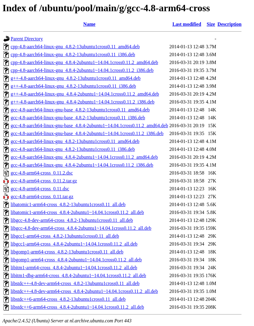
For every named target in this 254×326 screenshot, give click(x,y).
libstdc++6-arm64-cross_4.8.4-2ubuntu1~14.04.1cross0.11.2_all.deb (77, 307)
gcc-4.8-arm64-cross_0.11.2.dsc (42, 172)
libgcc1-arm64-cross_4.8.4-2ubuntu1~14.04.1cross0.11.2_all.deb (74, 243)
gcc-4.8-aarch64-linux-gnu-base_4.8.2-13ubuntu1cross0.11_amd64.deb (80, 109)
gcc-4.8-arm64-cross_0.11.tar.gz (42, 196)
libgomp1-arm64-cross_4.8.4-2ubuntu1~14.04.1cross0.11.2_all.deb (76, 259)
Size (211, 24)
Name (89, 24)
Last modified (186, 24)
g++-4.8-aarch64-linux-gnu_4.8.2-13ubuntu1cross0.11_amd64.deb (76, 78)
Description (230, 24)
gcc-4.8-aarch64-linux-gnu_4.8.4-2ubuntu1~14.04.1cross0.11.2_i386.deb (82, 165)
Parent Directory (27, 38)
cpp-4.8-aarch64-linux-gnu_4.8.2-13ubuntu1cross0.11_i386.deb (73, 54)
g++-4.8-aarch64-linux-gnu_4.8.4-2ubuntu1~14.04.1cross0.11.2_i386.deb (82, 101)
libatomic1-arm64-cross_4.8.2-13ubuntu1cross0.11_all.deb (68, 204)
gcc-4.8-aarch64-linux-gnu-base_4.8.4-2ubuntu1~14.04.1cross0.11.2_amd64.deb (89, 125)
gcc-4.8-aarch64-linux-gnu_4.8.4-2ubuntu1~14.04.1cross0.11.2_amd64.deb (84, 157)
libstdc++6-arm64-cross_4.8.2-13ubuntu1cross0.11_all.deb (68, 299)
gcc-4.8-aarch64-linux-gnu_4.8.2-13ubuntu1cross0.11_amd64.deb (75, 141)
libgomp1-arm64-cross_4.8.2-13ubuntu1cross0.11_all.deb (67, 251)
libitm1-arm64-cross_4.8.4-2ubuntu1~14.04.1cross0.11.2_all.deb (74, 267)
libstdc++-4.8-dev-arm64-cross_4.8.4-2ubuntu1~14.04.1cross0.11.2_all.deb (84, 291)
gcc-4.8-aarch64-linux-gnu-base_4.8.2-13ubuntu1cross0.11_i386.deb (78, 117)
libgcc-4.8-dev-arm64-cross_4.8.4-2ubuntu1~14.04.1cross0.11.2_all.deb (81, 228)
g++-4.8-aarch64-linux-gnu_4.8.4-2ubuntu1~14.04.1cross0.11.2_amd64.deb (85, 94)
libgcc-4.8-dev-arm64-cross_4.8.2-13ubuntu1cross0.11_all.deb (72, 220)
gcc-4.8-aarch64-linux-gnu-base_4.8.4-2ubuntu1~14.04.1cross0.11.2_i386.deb (87, 133)
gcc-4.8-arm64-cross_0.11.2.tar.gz (44, 180)
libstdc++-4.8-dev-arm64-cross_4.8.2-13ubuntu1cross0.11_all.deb (75, 283)
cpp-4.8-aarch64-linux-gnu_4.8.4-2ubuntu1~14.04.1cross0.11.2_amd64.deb (84, 62)
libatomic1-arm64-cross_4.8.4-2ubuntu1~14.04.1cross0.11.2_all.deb (77, 212)
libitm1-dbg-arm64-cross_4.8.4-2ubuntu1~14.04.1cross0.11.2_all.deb (78, 275)
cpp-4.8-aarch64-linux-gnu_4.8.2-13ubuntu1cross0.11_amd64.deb (75, 46)
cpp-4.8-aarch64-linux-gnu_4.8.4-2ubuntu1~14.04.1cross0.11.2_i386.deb (82, 70)
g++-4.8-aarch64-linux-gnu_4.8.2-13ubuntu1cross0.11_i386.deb (73, 86)
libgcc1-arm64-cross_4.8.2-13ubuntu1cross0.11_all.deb (65, 236)
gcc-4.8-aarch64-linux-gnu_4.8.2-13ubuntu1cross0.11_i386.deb (73, 149)
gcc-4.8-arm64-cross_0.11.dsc (40, 188)
